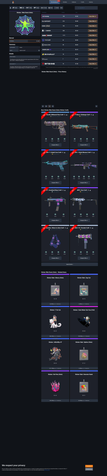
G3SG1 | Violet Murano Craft (82, 156)
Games (91, 2)
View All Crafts (69, 267)
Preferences (89, 472)
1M (51, 109)
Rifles (29, 7)
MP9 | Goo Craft (82, 193)
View (92, 16)
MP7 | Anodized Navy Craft (53, 193)
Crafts (82, 2)
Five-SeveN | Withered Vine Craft (53, 118)
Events (56, 7)
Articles (65, 2)
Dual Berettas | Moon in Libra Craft (53, 231)
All (43, 109)
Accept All (89, 469)
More (61, 7)
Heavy (36, 7)
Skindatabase (54, 2)
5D (55, 109)
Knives (44, 7)
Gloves (51, 7)
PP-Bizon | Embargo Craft (82, 118)
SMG (21, 7)
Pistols (15, 7)
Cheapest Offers (55, 148)
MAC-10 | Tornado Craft (82, 231)
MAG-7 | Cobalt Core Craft (53, 156)
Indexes (74, 2)
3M (47, 109)
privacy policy (46, 473)
